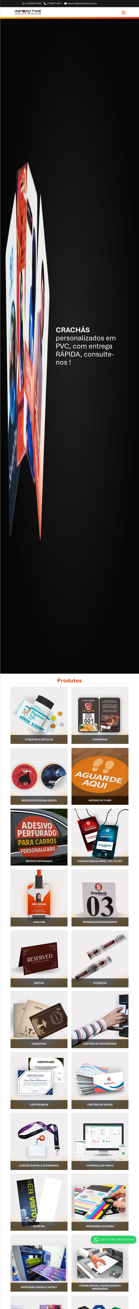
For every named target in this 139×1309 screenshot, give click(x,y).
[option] (69, 346)
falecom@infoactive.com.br (80, 3)
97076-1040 (31, 3)
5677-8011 (53, 3)
